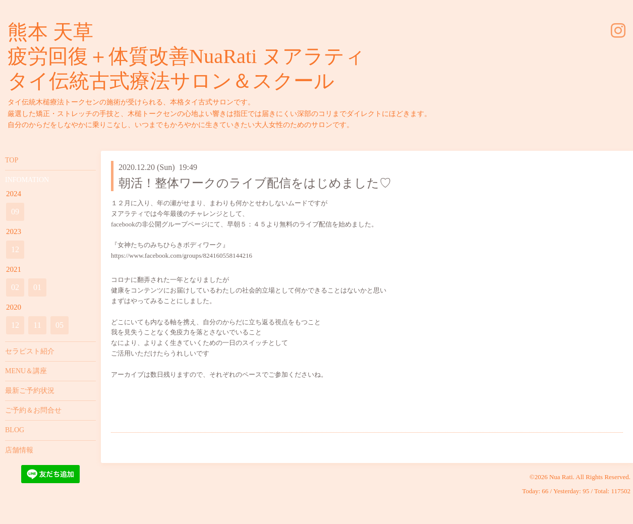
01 (37, 287)
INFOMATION (27, 180)
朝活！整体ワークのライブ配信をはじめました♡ (255, 183)
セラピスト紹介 (29, 351)
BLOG (14, 430)
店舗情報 (19, 450)
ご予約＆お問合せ (33, 410)
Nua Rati (561, 477)
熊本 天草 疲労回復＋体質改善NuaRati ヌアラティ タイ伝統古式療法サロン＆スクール (186, 56)
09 (15, 211)
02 (15, 287)
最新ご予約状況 (29, 390)
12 (15, 249)
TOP (11, 160)
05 (59, 325)
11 (37, 325)
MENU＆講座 (26, 371)
